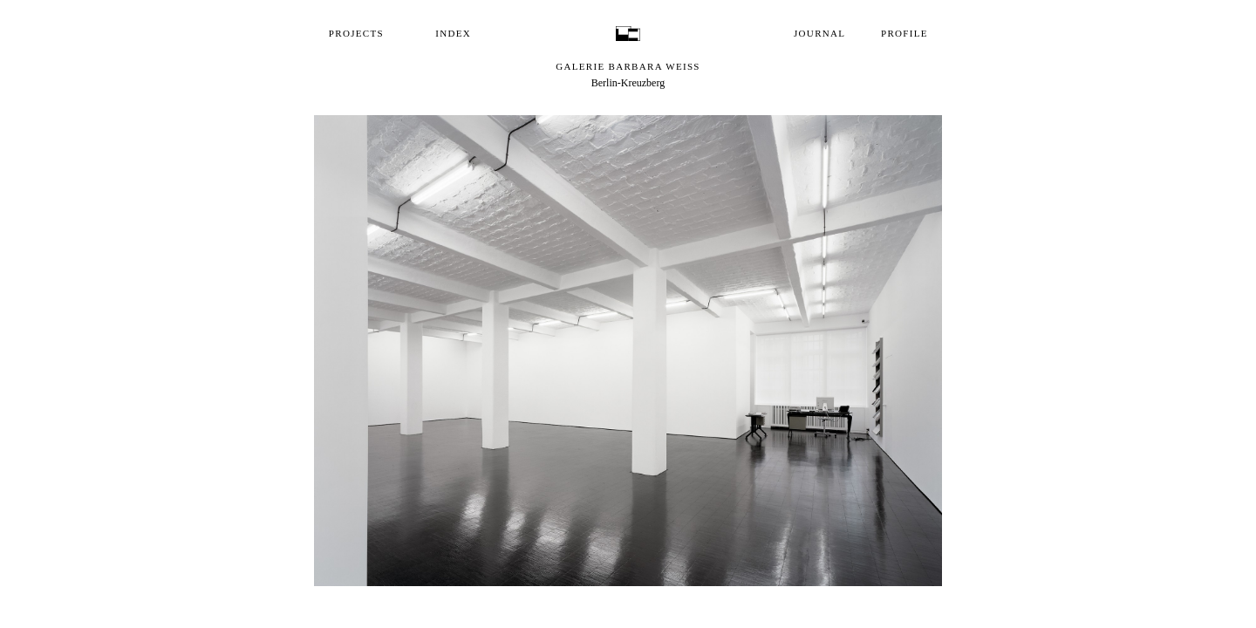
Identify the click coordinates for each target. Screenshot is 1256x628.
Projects (356, 33)
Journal (819, 33)
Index (453, 33)
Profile (904, 33)
